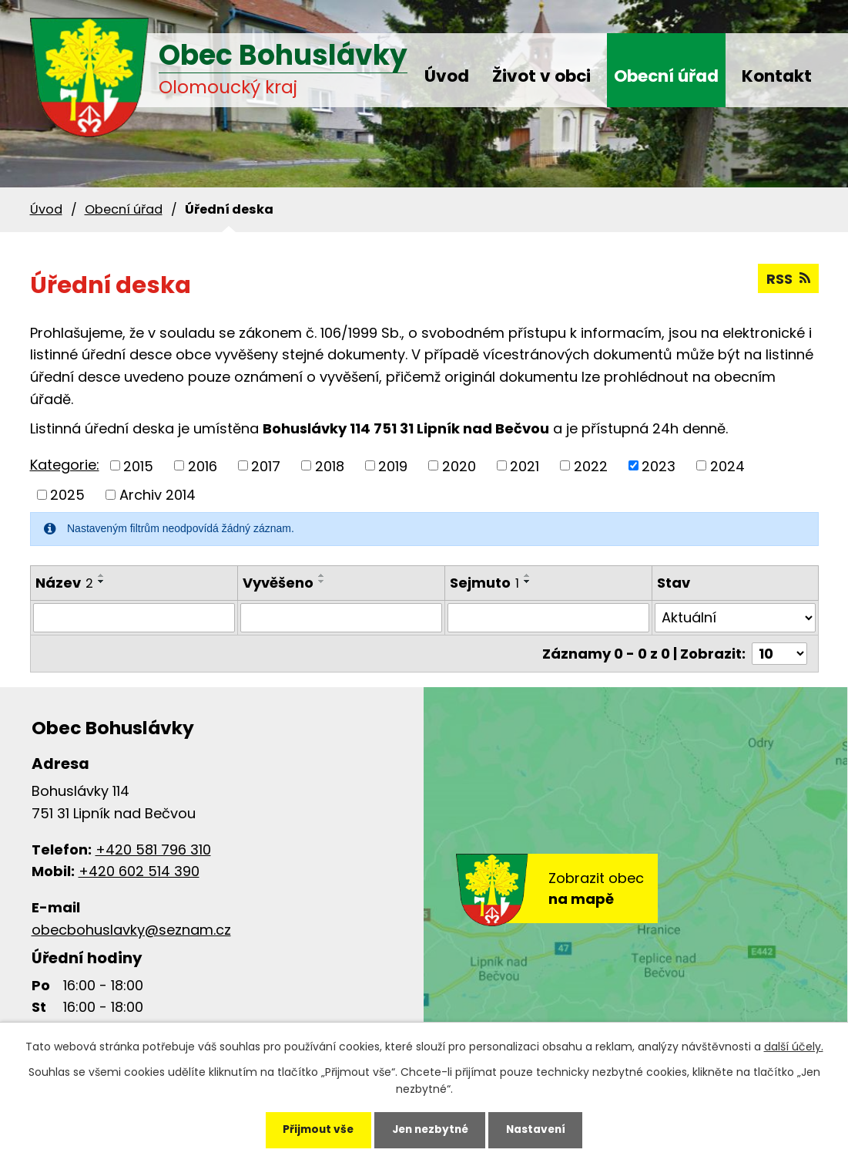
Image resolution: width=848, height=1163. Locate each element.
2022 (591, 465)
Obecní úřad (666, 76)
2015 (138, 465)
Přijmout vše (313, 1129)
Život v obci (541, 76)
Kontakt (777, 76)
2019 (392, 465)
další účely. (793, 1045)
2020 (459, 465)
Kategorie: (64, 464)
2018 (329, 465)
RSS (788, 278)
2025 (67, 494)
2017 (265, 465)
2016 (202, 465)
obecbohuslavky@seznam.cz (131, 929)
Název (64, 582)
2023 (658, 465)
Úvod (446, 76)
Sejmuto (484, 582)
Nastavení (540, 1129)
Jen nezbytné (430, 1129)
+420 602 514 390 (139, 871)
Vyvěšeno (278, 582)
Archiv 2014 (157, 494)
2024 (727, 465)
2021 (524, 465)
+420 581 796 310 (153, 849)
